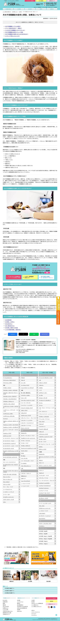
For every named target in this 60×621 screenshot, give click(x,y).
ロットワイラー (42, 518)
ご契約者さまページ (6, 614)
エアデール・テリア (7, 435)
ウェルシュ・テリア (7, 433)
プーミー (41, 402)
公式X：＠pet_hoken (20, 352)
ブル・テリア (41, 421)
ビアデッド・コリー (43, 392)
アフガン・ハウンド (7, 387)
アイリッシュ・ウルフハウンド (9, 380)
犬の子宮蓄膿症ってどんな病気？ (13, 26)
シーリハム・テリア (25, 385)
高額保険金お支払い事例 (7, 612)
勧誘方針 (18, 603)
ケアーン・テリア (6, 484)
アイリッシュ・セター (7, 382)
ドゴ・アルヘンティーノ (26, 465)
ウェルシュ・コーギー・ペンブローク (10, 427)
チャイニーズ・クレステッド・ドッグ (28, 448)
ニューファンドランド (25, 481)
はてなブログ (44, 334)
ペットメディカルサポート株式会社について (25, 349)
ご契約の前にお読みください (8, 611)
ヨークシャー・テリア (43, 498)
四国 (22, 390)
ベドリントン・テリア (43, 434)
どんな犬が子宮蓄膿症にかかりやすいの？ (15, 30)
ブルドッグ (41, 424)
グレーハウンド (6, 481)
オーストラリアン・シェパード (9, 443)
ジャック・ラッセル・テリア (27, 407)
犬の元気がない (8, 324)
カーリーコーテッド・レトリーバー (10, 457)
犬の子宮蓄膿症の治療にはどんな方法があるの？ (16, 34)
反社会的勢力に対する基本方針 (22, 606)
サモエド (23, 377)
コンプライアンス (20, 601)
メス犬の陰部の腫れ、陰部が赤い (13, 329)
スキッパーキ (23, 413)
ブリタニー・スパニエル (44, 416)
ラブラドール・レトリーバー (45, 508)
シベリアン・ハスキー (25, 395)
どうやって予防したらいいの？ (12, 36)
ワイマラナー (41, 526)
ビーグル (41, 395)
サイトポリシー (34, 615)
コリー (4, 502)
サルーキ (23, 380)
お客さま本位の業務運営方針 (22, 608)
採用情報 (39, 7)
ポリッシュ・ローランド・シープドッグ (46, 457)
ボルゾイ (41, 460)
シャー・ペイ (23, 397)
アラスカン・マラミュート (8, 401)
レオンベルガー (42, 513)
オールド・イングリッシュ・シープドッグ (10, 451)
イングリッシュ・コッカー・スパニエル (10, 407)
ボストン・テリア (42, 449)
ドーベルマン (23, 463)
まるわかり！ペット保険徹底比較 (37, 603)
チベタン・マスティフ (25, 445)
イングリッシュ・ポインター (9, 416)
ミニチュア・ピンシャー (44, 488)
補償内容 (52, 9)
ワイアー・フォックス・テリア (45, 523)
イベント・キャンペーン (35, 611)
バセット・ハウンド (43, 382)
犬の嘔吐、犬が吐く (10, 322)
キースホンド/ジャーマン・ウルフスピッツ (10, 465)
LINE (34, 334)
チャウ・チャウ (24, 450)
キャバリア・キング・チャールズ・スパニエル (10, 471)
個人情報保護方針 (20, 604)
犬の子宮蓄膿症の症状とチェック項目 (14, 32)
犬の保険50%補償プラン (9, 588)
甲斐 (4, 459)
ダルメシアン (23, 433)
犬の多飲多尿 (8, 320)
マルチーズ (41, 473)
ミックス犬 (9, 366)
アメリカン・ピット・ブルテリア (9, 396)
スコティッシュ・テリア (26, 415)
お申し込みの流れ (6, 606)
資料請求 (51, 601)
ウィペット (5, 418)
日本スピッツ (23, 476)
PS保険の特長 (8, 9)
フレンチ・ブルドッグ (43, 429)
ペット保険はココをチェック (36, 606)
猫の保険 (30, 9)
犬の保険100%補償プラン (10, 593)
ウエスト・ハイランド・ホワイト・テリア (10, 421)
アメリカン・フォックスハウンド (9, 399)
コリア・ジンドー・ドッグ (8, 499)
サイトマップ (33, 613)
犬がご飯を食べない (10, 326)
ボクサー (41, 446)
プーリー (41, 405)
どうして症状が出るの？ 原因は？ (13, 28)
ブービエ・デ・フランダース (45, 400)
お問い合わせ (50, 7)
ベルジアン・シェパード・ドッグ (45, 436)
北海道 (40, 451)
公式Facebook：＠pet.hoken (22, 351)
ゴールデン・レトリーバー (8, 497)
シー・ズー (23, 382)
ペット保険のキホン (34, 604)
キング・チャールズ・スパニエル (9, 474)
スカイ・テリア (24, 410)
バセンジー (41, 385)
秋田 (4, 385)
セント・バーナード (25, 428)
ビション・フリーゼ (43, 397)
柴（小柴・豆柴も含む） (26, 392)
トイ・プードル (24, 458)
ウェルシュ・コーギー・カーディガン (10, 424)
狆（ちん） (23, 455)
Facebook (12, 334)
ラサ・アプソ (41, 505)
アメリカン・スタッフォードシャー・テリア (10, 393)
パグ (40, 380)
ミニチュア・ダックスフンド (45, 485)
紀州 (4, 468)
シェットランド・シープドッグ (27, 387)
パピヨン (41, 387)
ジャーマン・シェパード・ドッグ (27, 400)
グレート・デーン (6, 476)
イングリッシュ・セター (8, 413)
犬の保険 (19, 9)
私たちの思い (5, 600)
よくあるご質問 (44, 7)
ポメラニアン (41, 454)
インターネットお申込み (51, 598)
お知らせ (35, 7)
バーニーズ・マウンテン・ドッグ (45, 377)
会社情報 (55, 7)
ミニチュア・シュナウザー (44, 483)
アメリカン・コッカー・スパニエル (10, 390)
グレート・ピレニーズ (7, 479)
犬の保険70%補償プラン (9, 590)
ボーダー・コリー (42, 439)
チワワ (22, 453)
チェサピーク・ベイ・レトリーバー (28, 438)
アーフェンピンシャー (7, 377)
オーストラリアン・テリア (8, 448)
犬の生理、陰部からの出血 (11, 327)
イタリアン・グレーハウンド (9, 404)
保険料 (41, 9)
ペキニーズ (41, 431)
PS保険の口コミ (5, 608)
